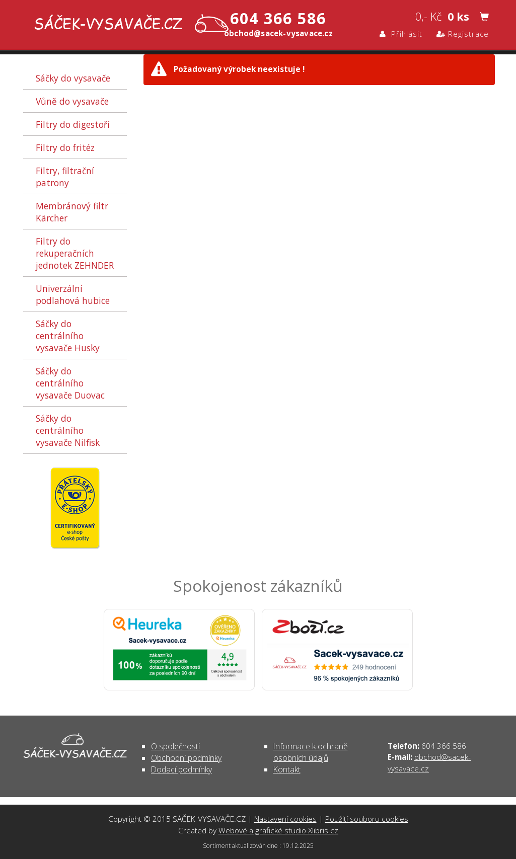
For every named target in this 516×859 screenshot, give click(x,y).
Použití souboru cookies (366, 818)
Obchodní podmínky (186, 757)
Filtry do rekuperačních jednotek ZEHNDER (75, 253)
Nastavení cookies (285, 818)
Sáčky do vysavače (73, 78)
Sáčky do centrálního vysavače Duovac (70, 383)
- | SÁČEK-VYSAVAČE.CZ (129, 24)
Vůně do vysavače (72, 101)
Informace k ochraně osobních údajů (310, 752)
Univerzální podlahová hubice (73, 294)
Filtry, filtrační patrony (65, 177)
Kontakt (287, 769)
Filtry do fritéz (65, 147)
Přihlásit (401, 34)
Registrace (462, 34)
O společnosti (175, 746)
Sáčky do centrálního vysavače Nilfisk (68, 430)
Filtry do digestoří (73, 124)
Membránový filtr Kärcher (72, 212)
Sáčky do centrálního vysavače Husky (68, 336)
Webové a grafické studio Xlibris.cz (278, 830)
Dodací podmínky (181, 769)
